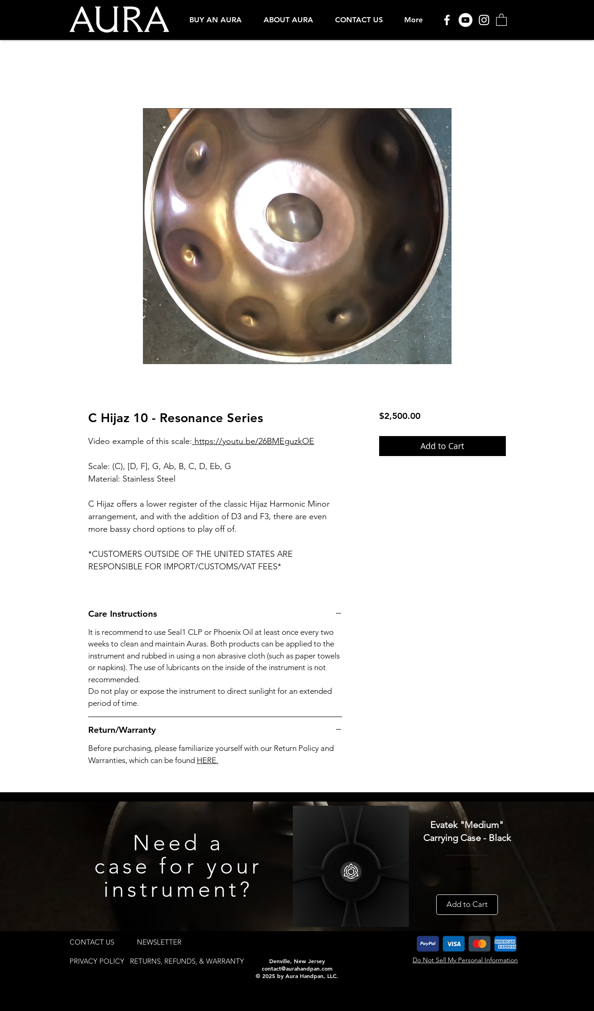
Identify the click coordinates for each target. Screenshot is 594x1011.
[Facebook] (447, 20)
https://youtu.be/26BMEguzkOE (253, 441)
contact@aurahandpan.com (297, 968)
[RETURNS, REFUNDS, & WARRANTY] (186, 961)
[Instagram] (484, 20)
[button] (215, 20)
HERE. (207, 760)
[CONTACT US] (92, 942)
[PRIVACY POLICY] (97, 961)
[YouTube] (465, 20)
